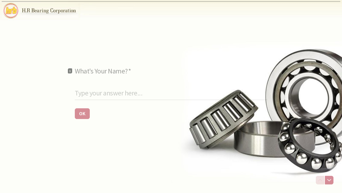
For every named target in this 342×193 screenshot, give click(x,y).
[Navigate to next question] (329, 180)
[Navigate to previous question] (320, 180)
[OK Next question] (82, 113)
